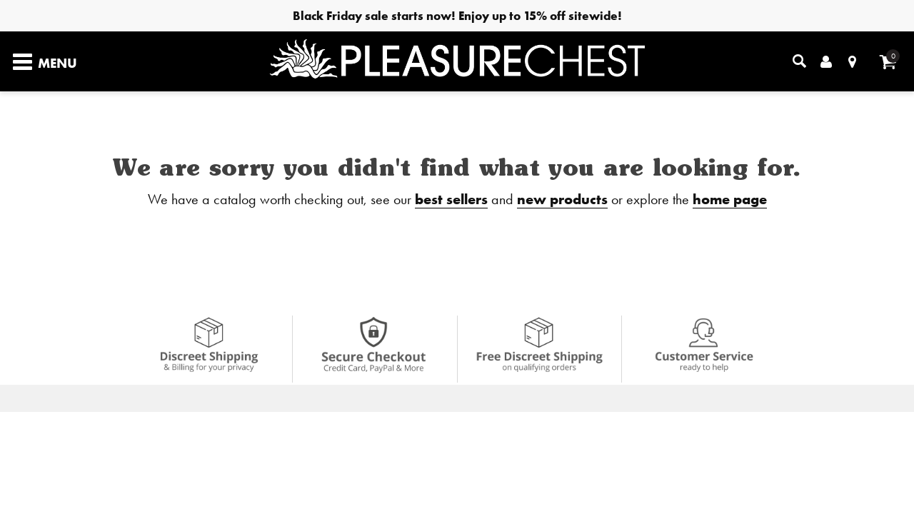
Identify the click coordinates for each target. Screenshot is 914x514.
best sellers (451, 199)
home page (730, 199)
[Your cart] (888, 61)
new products (562, 199)
